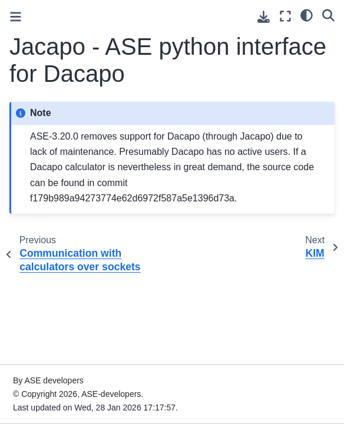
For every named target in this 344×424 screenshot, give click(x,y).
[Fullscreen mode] (285, 16)
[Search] (328, 15)
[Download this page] (263, 16)
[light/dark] (306, 15)
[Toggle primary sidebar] (16, 16)
